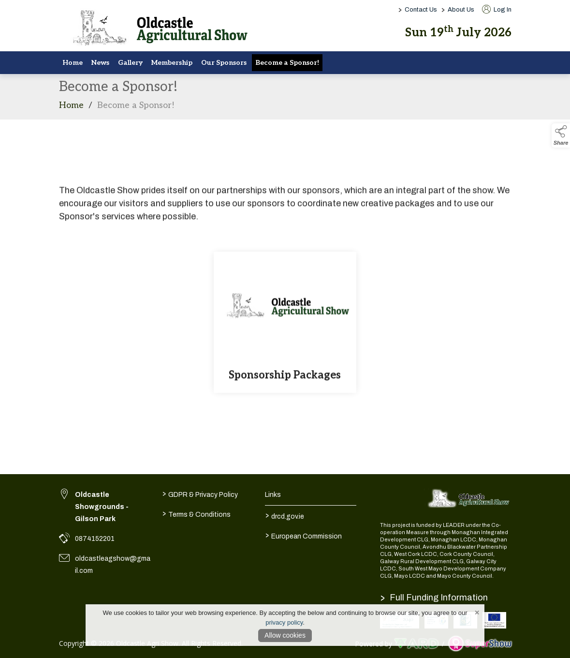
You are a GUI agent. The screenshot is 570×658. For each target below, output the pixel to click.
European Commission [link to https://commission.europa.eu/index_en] (303, 535)
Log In (497, 9)
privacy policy (284, 622)
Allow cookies (285, 635)
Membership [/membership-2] (171, 63)
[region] (285, 188)
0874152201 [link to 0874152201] (95, 538)
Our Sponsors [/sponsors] (224, 63)
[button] (561, 135)
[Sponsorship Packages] (285, 325)
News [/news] (100, 63)
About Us (461, 9)
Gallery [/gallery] (130, 63)
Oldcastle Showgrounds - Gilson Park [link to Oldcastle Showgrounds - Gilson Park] (102, 507)
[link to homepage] (155, 28)
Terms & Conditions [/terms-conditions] (196, 514)
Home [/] (72, 63)
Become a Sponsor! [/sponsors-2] (287, 63)
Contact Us (421, 9)
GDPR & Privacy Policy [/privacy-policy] (200, 494)
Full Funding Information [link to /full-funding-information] (434, 597)
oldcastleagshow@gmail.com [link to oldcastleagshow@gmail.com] (112, 564)
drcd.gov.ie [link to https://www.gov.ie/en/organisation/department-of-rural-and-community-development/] (284, 516)
